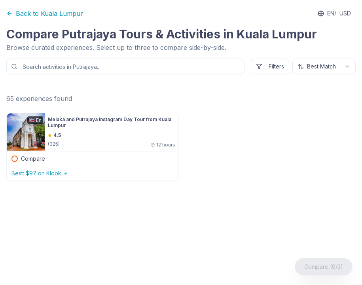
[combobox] (324, 66)
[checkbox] (14, 159)
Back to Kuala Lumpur (44, 13)
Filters (270, 66)
